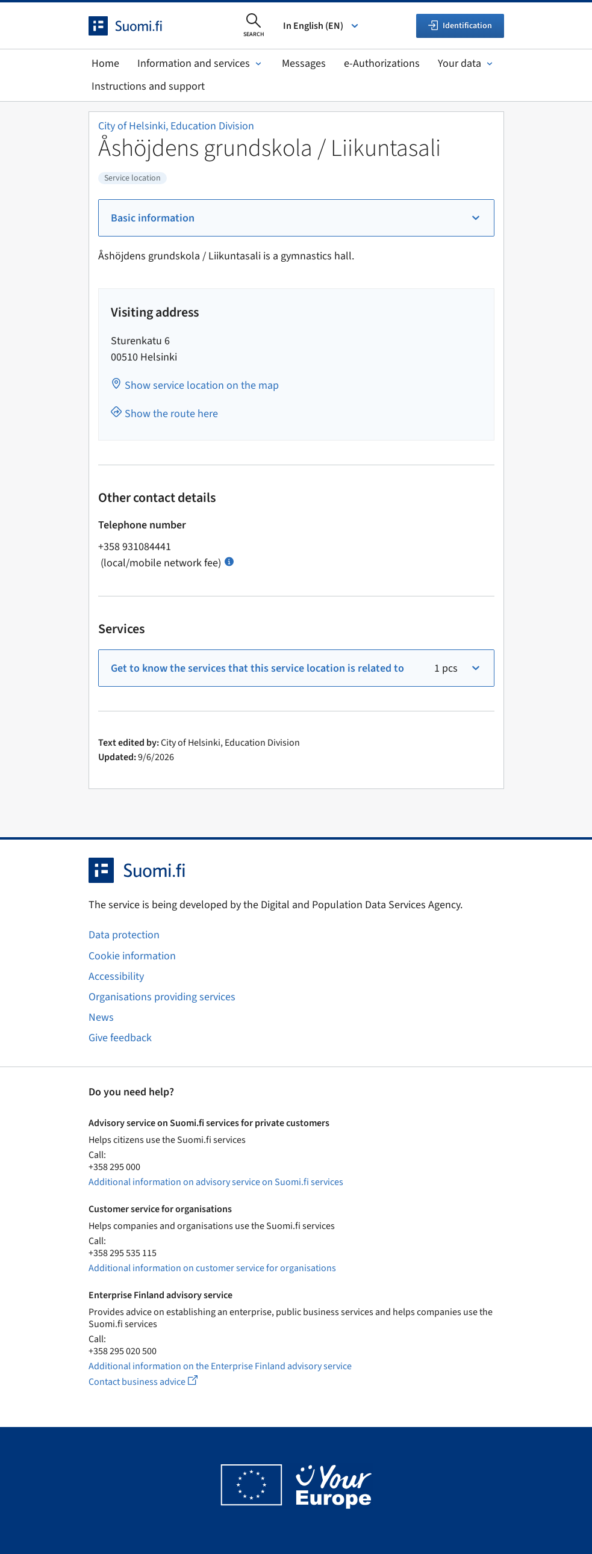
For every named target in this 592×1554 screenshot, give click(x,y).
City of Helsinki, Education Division (176, 126)
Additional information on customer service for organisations (212, 1268)
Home (105, 63)
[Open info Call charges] (229, 560)
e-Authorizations (382, 63)
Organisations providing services (162, 997)
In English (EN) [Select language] (321, 26)
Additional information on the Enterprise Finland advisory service (220, 1366)
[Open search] (253, 26)
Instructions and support (148, 86)
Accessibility (116, 976)
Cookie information (132, 956)
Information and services (200, 63)
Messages (304, 63)
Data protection (124, 935)
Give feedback (120, 1037)
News (101, 1017)
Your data (466, 63)
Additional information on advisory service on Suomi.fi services (216, 1182)
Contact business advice (154, 1381)
